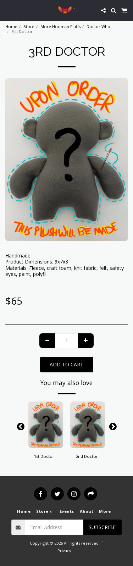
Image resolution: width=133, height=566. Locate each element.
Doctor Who (98, 26)
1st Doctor (44, 456)
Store (28, 26)
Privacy (64, 550)
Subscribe (102, 527)
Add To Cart (66, 364)
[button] (8, 10)
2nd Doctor (87, 456)
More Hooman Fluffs (60, 26)
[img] (45, 424)
